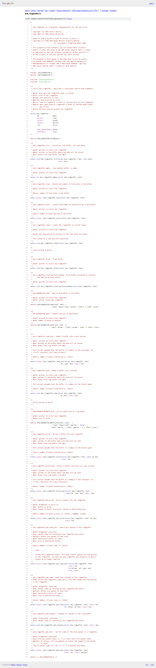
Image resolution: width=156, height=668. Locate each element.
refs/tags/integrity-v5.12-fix (84, 10)
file (69, 19)
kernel (40, 10)
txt (147, 665)
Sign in (151, 3)
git (46, 10)
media (113, 10)
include (105, 10)
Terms (25, 665)
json (152, 665)
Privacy (18, 665)
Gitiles (13, 665)
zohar (52, 10)
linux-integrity (63, 10)
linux (27, 10)
